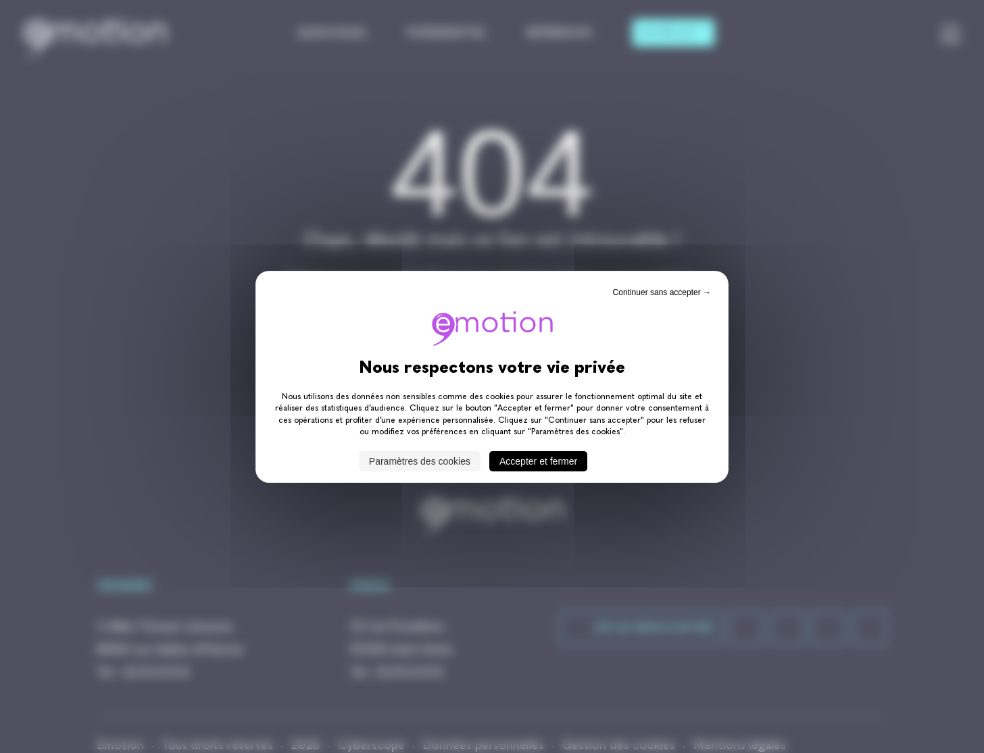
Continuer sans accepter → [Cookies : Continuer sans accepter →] (662, 291)
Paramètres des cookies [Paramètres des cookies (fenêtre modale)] (419, 461)
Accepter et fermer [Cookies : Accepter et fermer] (538, 461)
